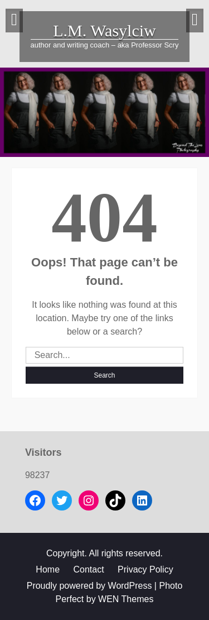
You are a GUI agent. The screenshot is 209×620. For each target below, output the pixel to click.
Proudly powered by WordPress (89, 585)
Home (48, 569)
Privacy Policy (145, 569)
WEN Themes (125, 599)
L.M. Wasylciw (104, 30)
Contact (88, 569)
